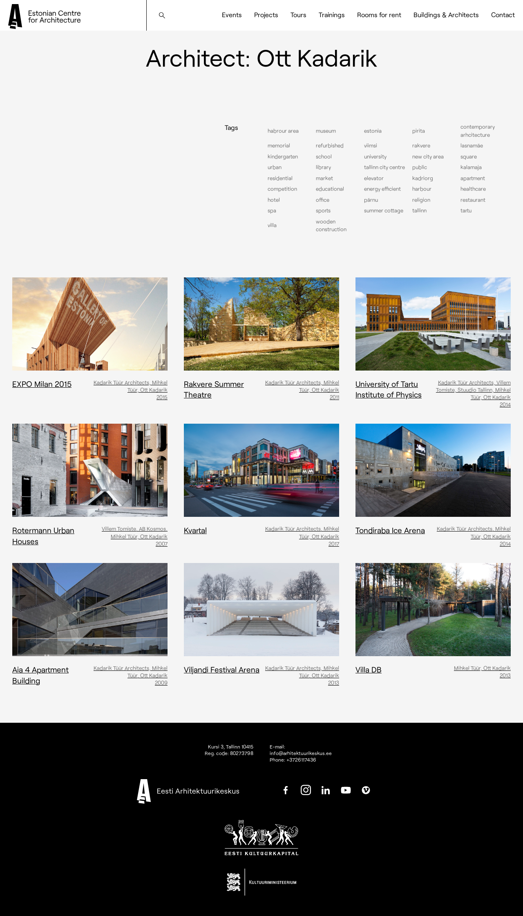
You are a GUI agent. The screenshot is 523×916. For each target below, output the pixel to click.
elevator (374, 178)
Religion (421, 200)
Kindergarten (283, 156)
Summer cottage (383, 210)
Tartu (466, 210)
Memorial (279, 145)
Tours (298, 14)
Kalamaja (471, 167)
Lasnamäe (471, 145)
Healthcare (473, 188)
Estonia (373, 130)
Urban (275, 167)
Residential (280, 178)
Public (419, 167)
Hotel (274, 200)
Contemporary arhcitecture (477, 130)
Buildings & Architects (446, 14)
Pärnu (371, 200)
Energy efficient (382, 188)
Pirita (418, 130)
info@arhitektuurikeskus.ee (301, 753)
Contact (503, 14)
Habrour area (283, 130)
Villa (272, 225)
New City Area (428, 156)
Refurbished (330, 145)
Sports (323, 210)
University (375, 156)
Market (324, 178)
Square (468, 156)
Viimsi (370, 145)
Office (322, 200)
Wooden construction (331, 225)
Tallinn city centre (384, 167)
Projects (266, 14)
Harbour (421, 188)
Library (323, 167)
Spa (272, 210)
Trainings (332, 14)
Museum (326, 130)
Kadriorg (422, 178)
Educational (330, 188)
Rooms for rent (379, 14)
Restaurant (472, 200)
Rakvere (421, 145)
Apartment (472, 178)
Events (232, 14)
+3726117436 (301, 759)
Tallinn (419, 210)
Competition (282, 188)
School (324, 156)
